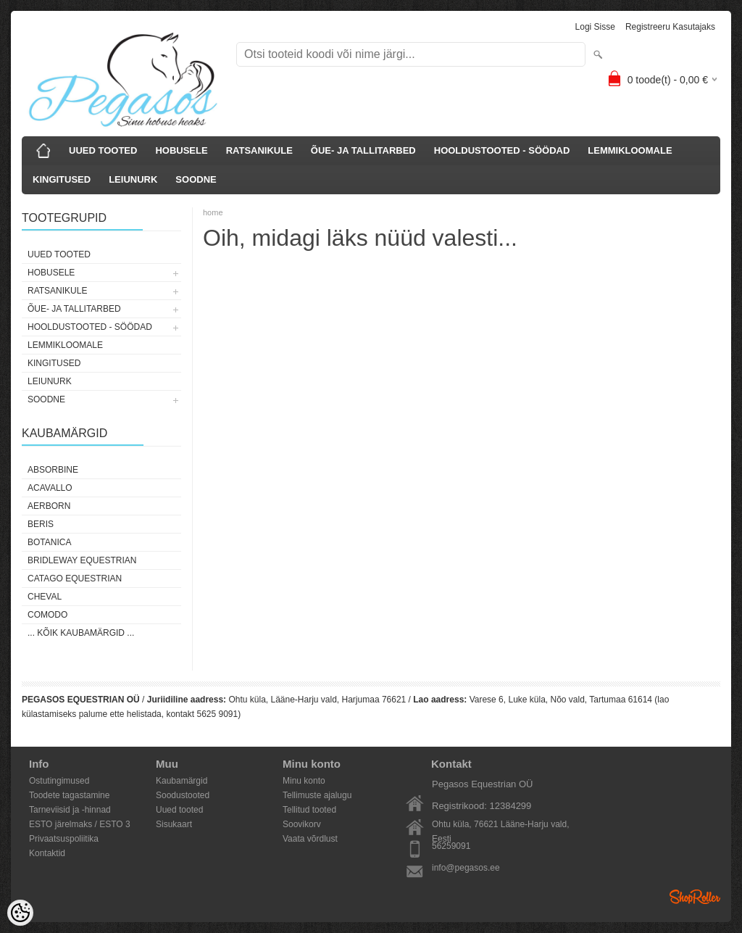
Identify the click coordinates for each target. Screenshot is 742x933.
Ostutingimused (59, 781)
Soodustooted (182, 795)
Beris (41, 524)
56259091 (451, 846)
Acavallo (50, 488)
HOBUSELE (181, 150)
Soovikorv (302, 824)
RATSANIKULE (259, 150)
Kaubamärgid (181, 781)
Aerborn (49, 506)
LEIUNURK (133, 179)
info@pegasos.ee (466, 868)
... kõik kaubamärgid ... (81, 633)
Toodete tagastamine (69, 795)
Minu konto (304, 781)
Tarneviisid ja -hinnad (70, 810)
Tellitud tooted (309, 810)
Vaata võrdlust (310, 839)
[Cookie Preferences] (20, 913)
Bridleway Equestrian (82, 560)
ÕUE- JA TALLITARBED (363, 150)
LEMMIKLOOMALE (630, 150)
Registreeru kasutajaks (670, 27)
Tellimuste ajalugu (317, 795)
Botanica (49, 542)
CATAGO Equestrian (75, 578)
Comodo (47, 615)
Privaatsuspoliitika (64, 839)
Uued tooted (179, 810)
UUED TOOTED (103, 150)
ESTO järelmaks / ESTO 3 (79, 824)
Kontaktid (47, 853)
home (213, 212)
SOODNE (195, 179)
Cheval (45, 597)
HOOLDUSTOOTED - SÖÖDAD (502, 150)
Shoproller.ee (695, 897)
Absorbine (53, 470)
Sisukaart (174, 824)
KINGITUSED (62, 179)
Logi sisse (595, 27)
